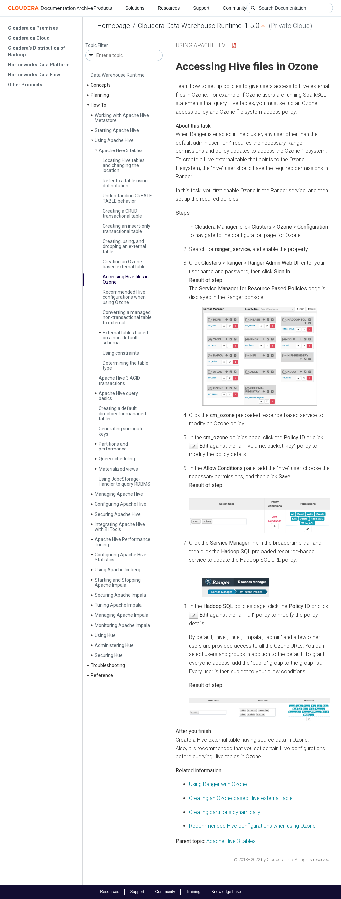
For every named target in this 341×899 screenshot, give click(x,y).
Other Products (25, 84)
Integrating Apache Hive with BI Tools (120, 527)
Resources (169, 8)
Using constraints (121, 353)
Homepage (113, 26)
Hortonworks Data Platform (39, 64)
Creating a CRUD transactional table (122, 213)
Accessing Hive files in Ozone (126, 279)
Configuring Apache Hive (120, 504)
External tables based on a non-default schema (125, 338)
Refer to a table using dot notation (125, 183)
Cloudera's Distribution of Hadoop (36, 51)
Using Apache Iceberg (117, 569)
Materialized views (118, 469)
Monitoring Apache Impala (122, 625)
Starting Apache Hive (117, 130)
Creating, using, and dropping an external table (124, 246)
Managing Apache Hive (119, 494)
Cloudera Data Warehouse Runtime (190, 26)
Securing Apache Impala (120, 595)
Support (201, 8)
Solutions (135, 8)
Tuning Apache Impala (118, 605)
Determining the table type (125, 365)
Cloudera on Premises (33, 28)
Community (234, 8)
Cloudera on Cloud (29, 38)
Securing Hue (109, 655)
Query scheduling (117, 458)
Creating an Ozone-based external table (124, 264)
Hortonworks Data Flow (34, 74)
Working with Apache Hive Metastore (122, 118)
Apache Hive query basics (118, 396)
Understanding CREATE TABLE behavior (127, 198)
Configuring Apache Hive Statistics (120, 557)
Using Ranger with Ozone (218, 784)
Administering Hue (114, 645)
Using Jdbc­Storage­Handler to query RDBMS (124, 481)
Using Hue (105, 635)
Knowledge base (226, 891)
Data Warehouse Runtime (118, 75)
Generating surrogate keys (121, 431)
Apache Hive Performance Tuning (122, 542)
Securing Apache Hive (118, 514)
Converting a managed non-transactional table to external (127, 317)
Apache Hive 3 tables (121, 150)
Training (193, 891)
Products (102, 8)
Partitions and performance (113, 446)
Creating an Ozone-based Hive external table (241, 798)
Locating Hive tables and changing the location (124, 165)
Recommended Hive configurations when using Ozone (124, 297)
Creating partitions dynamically (224, 812)
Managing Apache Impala (121, 615)
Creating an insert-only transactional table (126, 228)
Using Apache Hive (114, 140)
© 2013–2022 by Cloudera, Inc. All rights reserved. (281, 859)
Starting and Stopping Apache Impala (118, 582)
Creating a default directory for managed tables (122, 413)
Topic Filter (96, 45)
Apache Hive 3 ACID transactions (119, 380)
